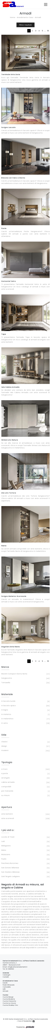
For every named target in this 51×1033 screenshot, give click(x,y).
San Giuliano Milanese (25, 872)
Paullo (25, 859)
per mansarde (25, 791)
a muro (25, 769)
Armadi (38, 17)
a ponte (25, 773)
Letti (4, 989)
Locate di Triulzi (25, 837)
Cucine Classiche (9, 1001)
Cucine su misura (9, 1003)
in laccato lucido (25, 701)
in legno (25, 710)
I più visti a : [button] (8, 830)
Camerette (7, 987)
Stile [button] (3, 734)
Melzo (25, 850)
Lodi (25, 841)
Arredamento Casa (25, 17)
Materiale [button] (7, 694)
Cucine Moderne (9, 999)
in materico (25, 714)
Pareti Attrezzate (8, 985)
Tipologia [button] (6, 762)
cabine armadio (25, 782)
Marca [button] (5, 667)
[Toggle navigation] (46, 4)
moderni (25, 750)
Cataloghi (6, 975)
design (25, 746)
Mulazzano (25, 854)
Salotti (5, 983)
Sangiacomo (25, 678)
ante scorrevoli (25, 818)
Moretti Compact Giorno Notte (25, 674)
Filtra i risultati (25, 25)
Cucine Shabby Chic (10, 1005)
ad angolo (25, 778)
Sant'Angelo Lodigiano (25, 876)
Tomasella (25, 682)
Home (12, 17)
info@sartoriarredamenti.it (17, 967)
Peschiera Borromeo (25, 863)
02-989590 (10, 969)
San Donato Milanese (25, 868)
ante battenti (25, 814)
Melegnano (25, 846)
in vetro (25, 723)
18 (48, 30)
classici (25, 742)
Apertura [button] (6, 807)
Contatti (6, 977)
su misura (25, 795)
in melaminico (25, 719)
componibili (25, 786)
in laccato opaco (25, 705)
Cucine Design (8, 997)
